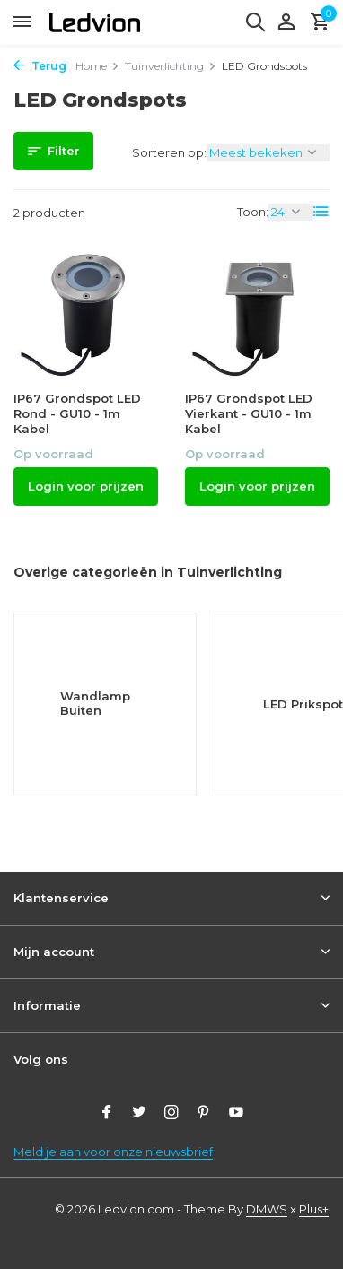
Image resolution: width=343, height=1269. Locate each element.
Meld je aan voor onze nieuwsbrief (113, 1151)
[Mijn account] (286, 22)
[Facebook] (107, 1113)
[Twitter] (139, 1113)
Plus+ (314, 1209)
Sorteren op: (169, 152)
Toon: (252, 211)
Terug (39, 66)
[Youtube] (236, 1113)
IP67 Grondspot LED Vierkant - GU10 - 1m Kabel (248, 413)
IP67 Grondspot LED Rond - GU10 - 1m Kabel (77, 413)
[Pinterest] (204, 1113)
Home (97, 66)
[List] (321, 212)
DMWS (266, 1209)
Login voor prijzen (86, 486)
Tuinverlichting (170, 66)
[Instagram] (171, 1113)
